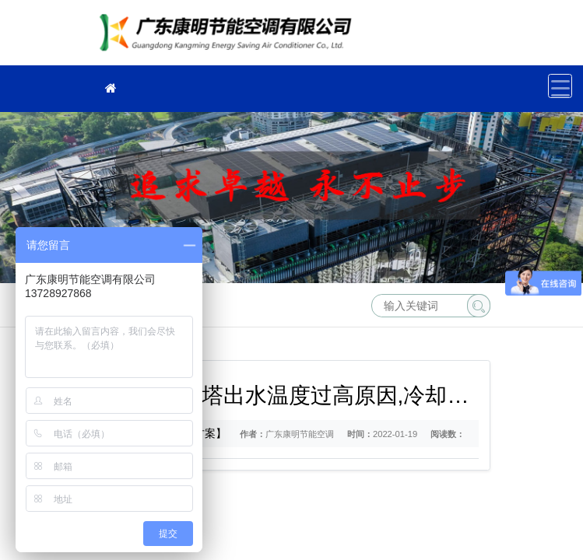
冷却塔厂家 (229, 37)
